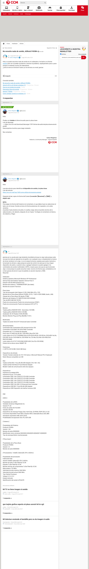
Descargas (72, 8)
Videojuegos (28, 14)
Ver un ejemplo (82, 54)
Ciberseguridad (60, 8)
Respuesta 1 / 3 (7, 102)
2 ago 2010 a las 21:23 (27, 57)
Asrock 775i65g (7, 91)
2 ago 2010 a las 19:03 (13, 180)
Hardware (16, 14)
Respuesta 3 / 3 (7, 246)
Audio (21, 14)
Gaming (50, 8)
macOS (4, 14)
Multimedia (39, 8)
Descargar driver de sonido (11, 89)
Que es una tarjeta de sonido (11, 87)
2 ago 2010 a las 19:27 (13, 253)
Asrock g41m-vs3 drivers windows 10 (14, 85)
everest (5, 63)
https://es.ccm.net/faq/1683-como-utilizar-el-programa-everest (22, 192)
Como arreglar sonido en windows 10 (14, 93)
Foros (82, 8)
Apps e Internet (28, 8)
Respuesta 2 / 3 (7, 174)
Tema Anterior (8, 48)
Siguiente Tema (51, 48)
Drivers (21, 43)
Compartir (8, 76)
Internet (10, 14)
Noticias (63, 54)
